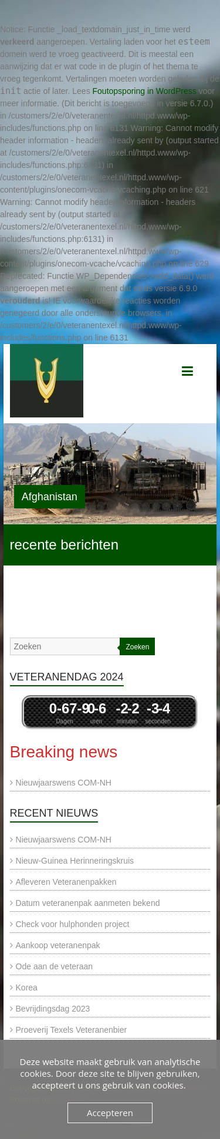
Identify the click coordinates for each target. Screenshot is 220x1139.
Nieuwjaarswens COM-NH (63, 782)
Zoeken (137, 647)
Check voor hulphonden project (73, 924)
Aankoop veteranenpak (58, 945)
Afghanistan (49, 497)
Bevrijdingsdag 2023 (53, 1008)
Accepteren (110, 1112)
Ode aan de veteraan (54, 966)
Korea (27, 987)
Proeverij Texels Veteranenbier (71, 1029)
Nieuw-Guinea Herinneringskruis (75, 860)
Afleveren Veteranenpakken (66, 882)
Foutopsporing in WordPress (145, 91)
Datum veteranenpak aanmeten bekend (88, 903)
